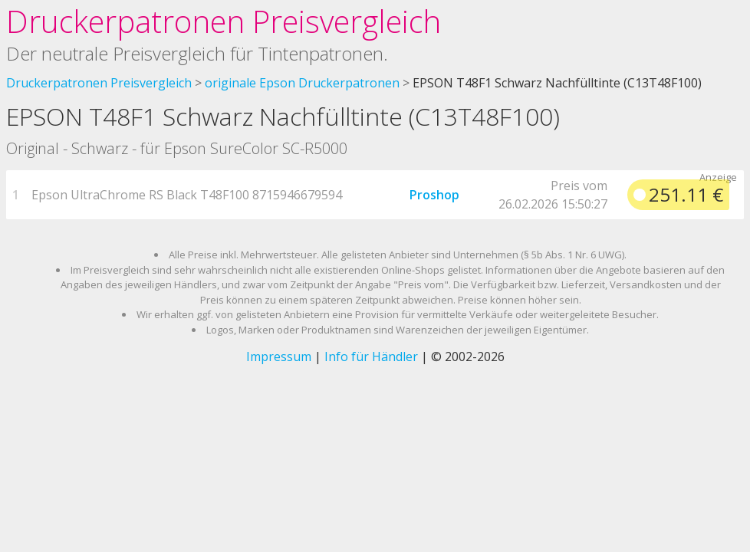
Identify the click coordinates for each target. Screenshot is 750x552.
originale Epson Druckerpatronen (302, 82)
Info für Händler (371, 356)
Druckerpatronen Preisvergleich (223, 21)
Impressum (278, 356)
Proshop (434, 194)
